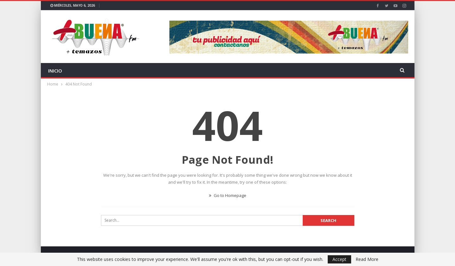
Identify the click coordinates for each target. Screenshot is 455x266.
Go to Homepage (227, 195)
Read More (367, 259)
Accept (339, 259)
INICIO (55, 70)
